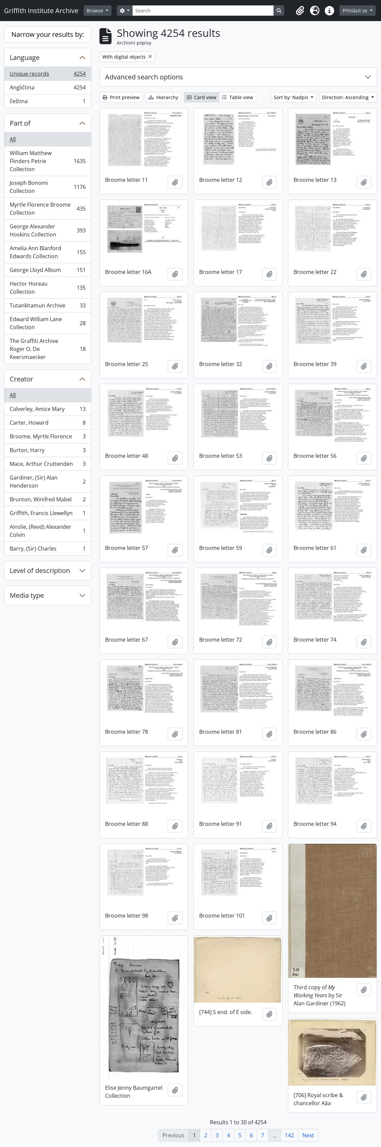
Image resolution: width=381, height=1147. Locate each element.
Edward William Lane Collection (47, 323)
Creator (21, 378)
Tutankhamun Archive (47, 306)
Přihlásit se (355, 10)
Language (25, 57)
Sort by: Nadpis (292, 97)
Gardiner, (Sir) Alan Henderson (47, 481)
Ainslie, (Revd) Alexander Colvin (47, 531)
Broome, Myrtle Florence (47, 437)
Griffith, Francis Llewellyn (47, 514)
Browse (95, 10)
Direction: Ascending (346, 97)
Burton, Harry (47, 451)
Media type (27, 595)
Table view (237, 97)
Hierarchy (163, 97)
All (13, 139)
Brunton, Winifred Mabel (47, 500)
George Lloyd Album (47, 271)
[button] (300, 10)
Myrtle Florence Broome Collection (47, 208)
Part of (20, 123)
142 (289, 1135)
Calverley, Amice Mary (47, 410)
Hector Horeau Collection (47, 287)
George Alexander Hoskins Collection (47, 230)
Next (308, 1135)
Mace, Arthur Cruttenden (47, 465)
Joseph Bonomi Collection (47, 187)
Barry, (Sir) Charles (47, 550)
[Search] (203, 10)
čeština (47, 102)
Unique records (47, 75)
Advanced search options (144, 76)
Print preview (121, 97)
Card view (201, 97)
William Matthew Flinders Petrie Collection (47, 161)
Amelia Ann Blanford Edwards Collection (47, 252)
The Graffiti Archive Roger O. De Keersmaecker (47, 349)
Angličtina (47, 88)
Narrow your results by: (47, 34)
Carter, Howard (47, 424)
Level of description (40, 570)
